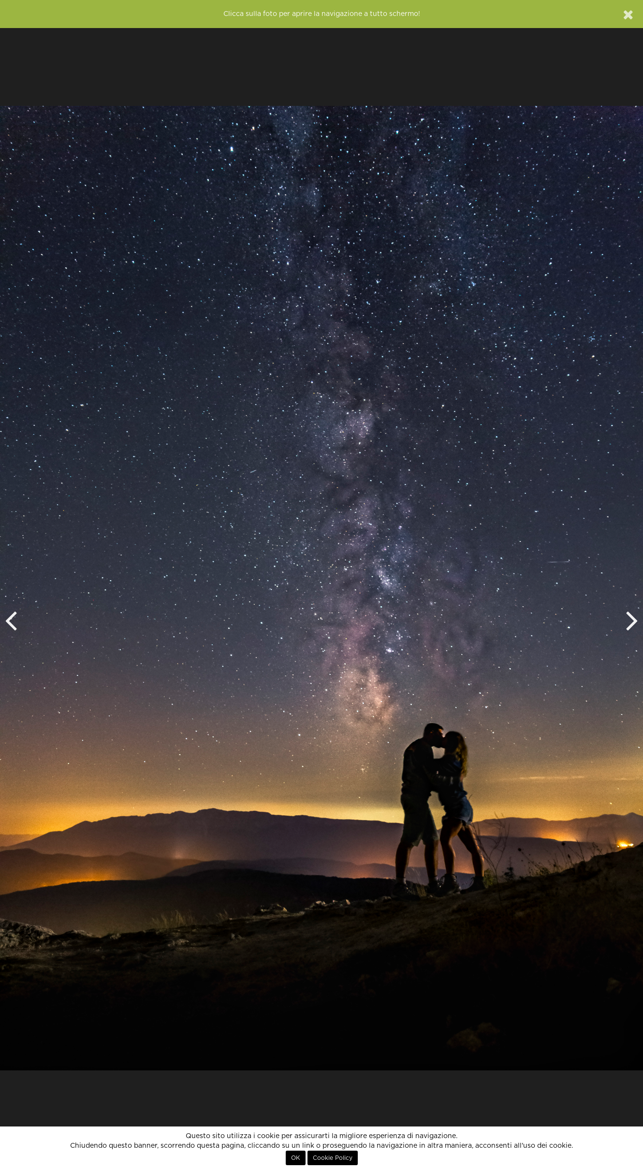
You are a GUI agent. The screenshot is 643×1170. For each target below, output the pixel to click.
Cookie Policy (332, 1158)
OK (295, 1158)
